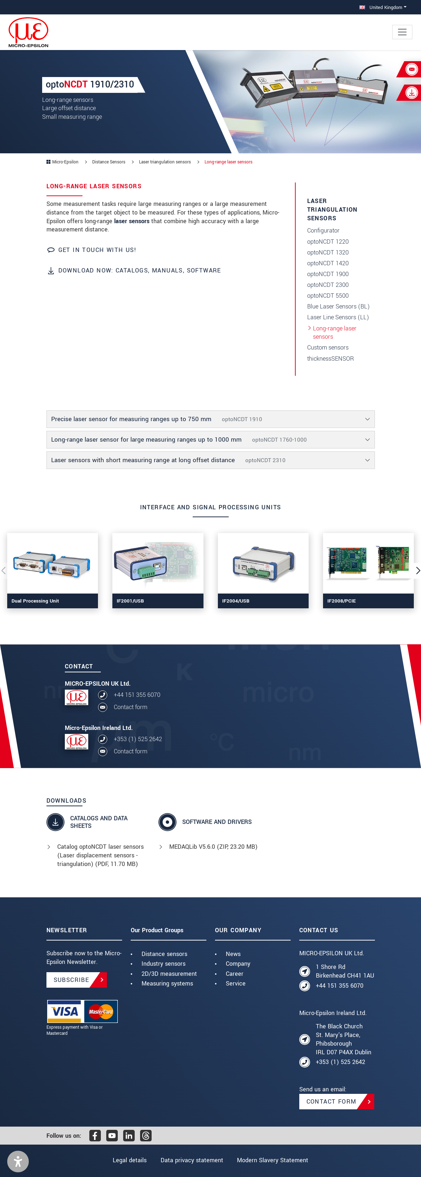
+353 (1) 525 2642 (138, 739)
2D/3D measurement (169, 974)
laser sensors (131, 221)
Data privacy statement (192, 1160)
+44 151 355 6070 (137, 695)
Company (238, 964)
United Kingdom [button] (380, 7)
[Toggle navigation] (402, 32)
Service (236, 983)
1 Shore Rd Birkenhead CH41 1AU (345, 971)
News (233, 954)
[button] (18, 1161)
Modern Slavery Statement (272, 1160)
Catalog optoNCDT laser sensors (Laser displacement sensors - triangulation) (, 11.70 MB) (100, 855)
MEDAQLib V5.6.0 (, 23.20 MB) (213, 847)
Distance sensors (164, 954)
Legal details (130, 1160)
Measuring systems (167, 983)
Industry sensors (163, 964)
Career (234, 974)
